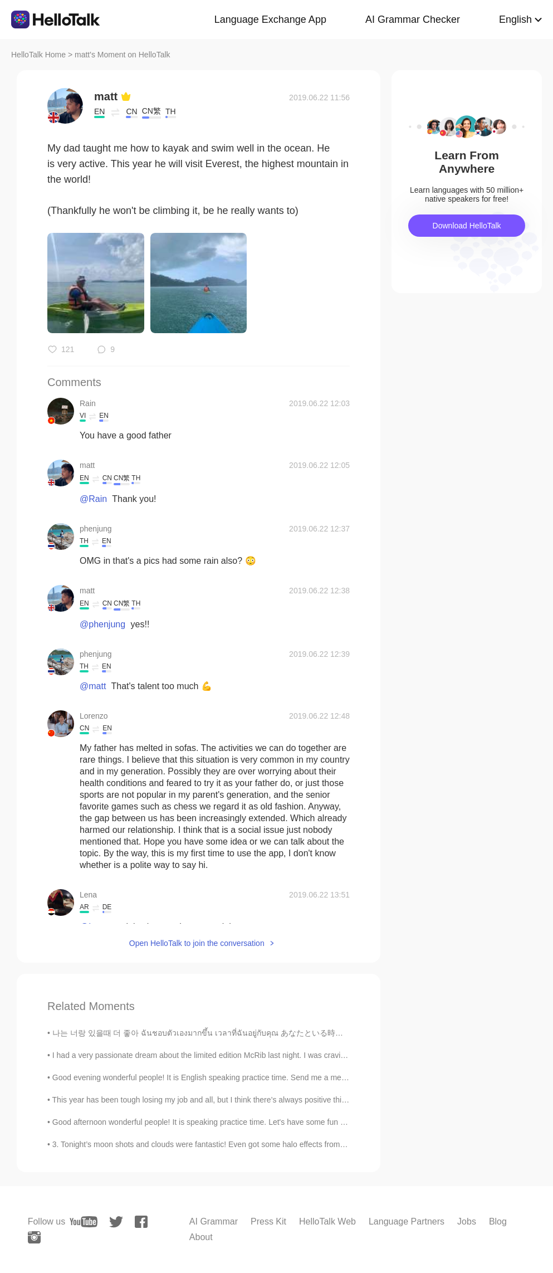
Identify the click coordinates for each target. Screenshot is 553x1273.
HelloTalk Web (327, 1221)
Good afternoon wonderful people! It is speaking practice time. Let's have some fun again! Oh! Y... (220, 1122)
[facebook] (141, 1222)
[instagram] (34, 1237)
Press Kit (268, 1221)
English (515, 19)
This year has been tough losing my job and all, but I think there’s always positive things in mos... (219, 1099)
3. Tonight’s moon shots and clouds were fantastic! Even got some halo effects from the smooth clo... (225, 1144)
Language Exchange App (270, 19)
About (201, 1237)
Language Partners (406, 1221)
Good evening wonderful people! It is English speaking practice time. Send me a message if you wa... (227, 1077)
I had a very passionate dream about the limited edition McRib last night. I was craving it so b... (215, 1055)
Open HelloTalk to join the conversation (197, 943)
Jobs (466, 1221)
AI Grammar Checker (412, 19)
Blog (498, 1221)
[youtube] (83, 1221)
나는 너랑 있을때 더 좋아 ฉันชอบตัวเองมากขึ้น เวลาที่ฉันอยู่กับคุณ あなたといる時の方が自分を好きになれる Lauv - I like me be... (276, 1032)
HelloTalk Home (38, 54)
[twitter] (116, 1222)
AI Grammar (213, 1221)
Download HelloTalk (467, 225)
